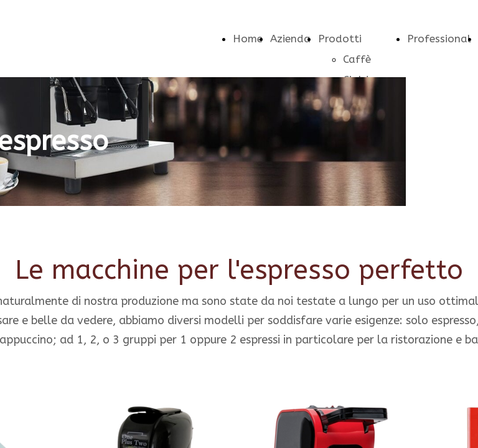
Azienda (290, 38)
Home (248, 38)
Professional (439, 38)
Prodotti (340, 38)
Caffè (357, 59)
